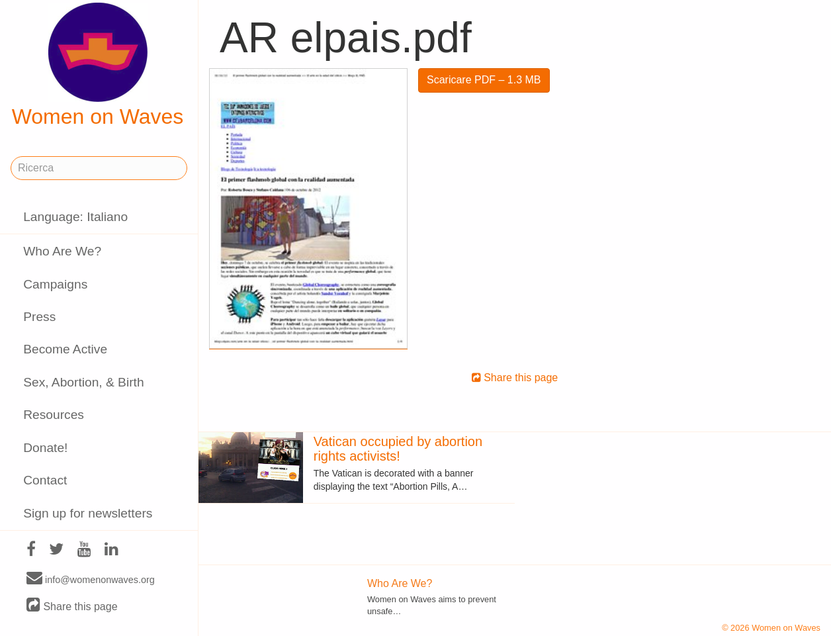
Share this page (72, 606)
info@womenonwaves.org (90, 579)
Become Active (65, 349)
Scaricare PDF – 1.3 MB (484, 79)
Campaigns (55, 284)
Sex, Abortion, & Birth (83, 382)
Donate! (45, 448)
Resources (53, 415)
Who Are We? (62, 251)
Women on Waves (98, 65)
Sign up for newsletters (87, 513)
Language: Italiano (75, 217)
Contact (45, 480)
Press (39, 317)
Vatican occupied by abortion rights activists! (398, 448)
